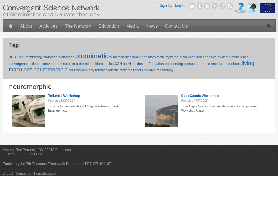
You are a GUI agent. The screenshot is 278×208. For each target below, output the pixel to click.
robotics (101, 70)
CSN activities (125, 64)
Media (132, 26)
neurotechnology (81, 70)
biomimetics (93, 56)
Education (108, 26)
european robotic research (204, 64)
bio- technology (30, 57)
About (26, 26)
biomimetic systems (163, 57)
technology (165, 70)
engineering (174, 64)
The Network (78, 26)
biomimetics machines (130, 57)
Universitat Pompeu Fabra (23, 154)
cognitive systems (217, 57)
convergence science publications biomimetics (78, 64)
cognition (195, 57)
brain (183, 57)
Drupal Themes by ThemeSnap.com (30, 174)
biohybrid (50, 57)
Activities (48, 26)
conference (239, 57)
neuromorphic (50, 69)
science (150, 70)
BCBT (13, 57)
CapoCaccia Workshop (200, 96)
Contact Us (176, 26)
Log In (180, 5)
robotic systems (120, 70)
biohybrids (66, 57)
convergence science (25, 64)
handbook (233, 64)
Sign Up (166, 5)
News (152, 26)
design (142, 64)
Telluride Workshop (64, 96)
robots (138, 70)
